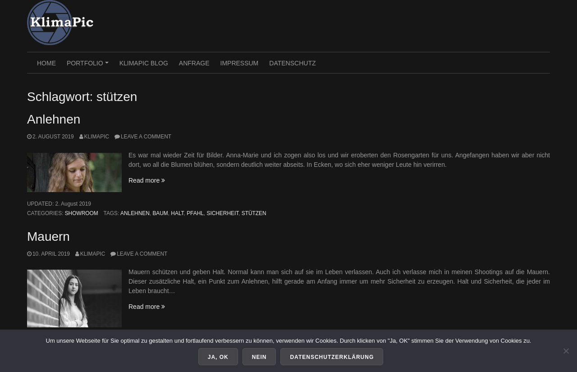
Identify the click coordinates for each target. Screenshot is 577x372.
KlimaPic (97, 136)
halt (177, 213)
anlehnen (135, 213)
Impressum (239, 63)
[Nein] (565, 350)
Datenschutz (292, 63)
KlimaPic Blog (143, 63)
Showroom (81, 213)
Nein (259, 357)
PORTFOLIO (89, 66)
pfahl (195, 213)
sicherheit (222, 213)
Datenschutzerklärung (332, 357)
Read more (146, 180)
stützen (254, 213)
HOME (46, 63)
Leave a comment (146, 136)
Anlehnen (53, 119)
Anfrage (194, 63)
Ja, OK (218, 357)
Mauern (48, 236)
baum (160, 213)
